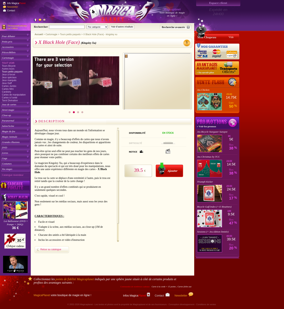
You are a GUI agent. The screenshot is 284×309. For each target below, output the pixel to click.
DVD (4, 147)
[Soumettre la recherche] (122, 27)
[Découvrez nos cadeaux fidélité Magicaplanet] (15, 185)
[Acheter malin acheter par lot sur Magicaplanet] (15, 197)
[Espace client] (218, 3)
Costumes (7, 163)
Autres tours (8, 68)
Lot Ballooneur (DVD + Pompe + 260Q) (16, 223)
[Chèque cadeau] (15, 242)
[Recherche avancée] (175, 27)
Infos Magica (136, 295)
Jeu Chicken (203, 89)
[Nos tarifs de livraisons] (217, 68)
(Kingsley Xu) (88, 43)
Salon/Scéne (8, 126)
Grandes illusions (11, 142)
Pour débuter (8, 36)
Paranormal (8, 120)
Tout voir (8, 63)
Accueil (39, 34)
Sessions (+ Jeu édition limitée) (213, 231)
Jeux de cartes (9, 104)
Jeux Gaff (7, 83)
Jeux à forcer (8, 74)
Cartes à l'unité (9, 97)
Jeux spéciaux (9, 77)
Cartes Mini (8, 89)
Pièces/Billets (9, 52)
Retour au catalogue (50, 249)
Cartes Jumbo (9, 86)
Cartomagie (8, 57)
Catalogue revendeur (12, 175)
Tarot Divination (10, 100)
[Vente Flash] (217, 82)
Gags (4, 158)
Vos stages (7, 169)
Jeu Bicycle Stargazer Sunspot (212, 131)
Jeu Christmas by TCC (208, 156)
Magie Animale (9, 136)
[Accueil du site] (108, 12)
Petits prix (7, 41)
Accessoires (8, 47)
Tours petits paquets (12, 71)
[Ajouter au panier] (169, 170)
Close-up (6, 115)
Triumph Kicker (205, 181)
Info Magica (16, 3)
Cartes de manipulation (14, 94)
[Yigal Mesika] (15, 264)
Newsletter (12, 7)
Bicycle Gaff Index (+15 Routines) (214, 206)
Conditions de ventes (206, 304)
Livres (5, 152)
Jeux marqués (9, 80)
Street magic (8, 109)
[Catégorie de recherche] (97, 27)
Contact (11, 10)
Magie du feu (8, 131)
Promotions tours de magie (217, 123)
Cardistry (6, 92)
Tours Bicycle (9, 66)
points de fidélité (75, 279)
